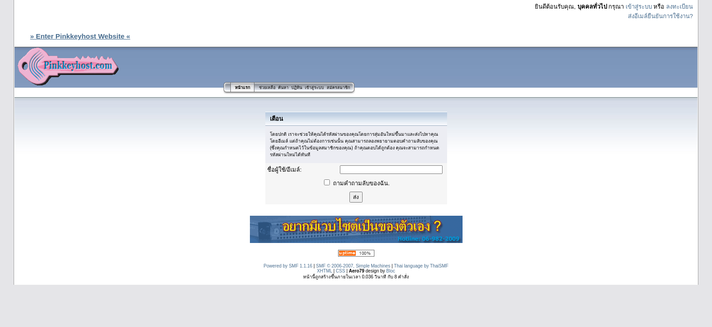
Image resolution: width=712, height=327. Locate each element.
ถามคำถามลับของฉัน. (356, 183)
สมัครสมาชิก (338, 87)
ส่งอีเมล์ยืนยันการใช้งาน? (660, 16)
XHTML (324, 270)
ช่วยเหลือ (267, 87)
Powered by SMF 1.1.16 (288, 265)
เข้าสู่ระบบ (639, 6)
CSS (340, 270)
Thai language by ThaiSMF (421, 265)
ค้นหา (283, 87)
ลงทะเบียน (679, 6)
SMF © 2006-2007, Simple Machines (353, 265)
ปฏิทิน (296, 87)
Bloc (390, 270)
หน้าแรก (242, 87)
